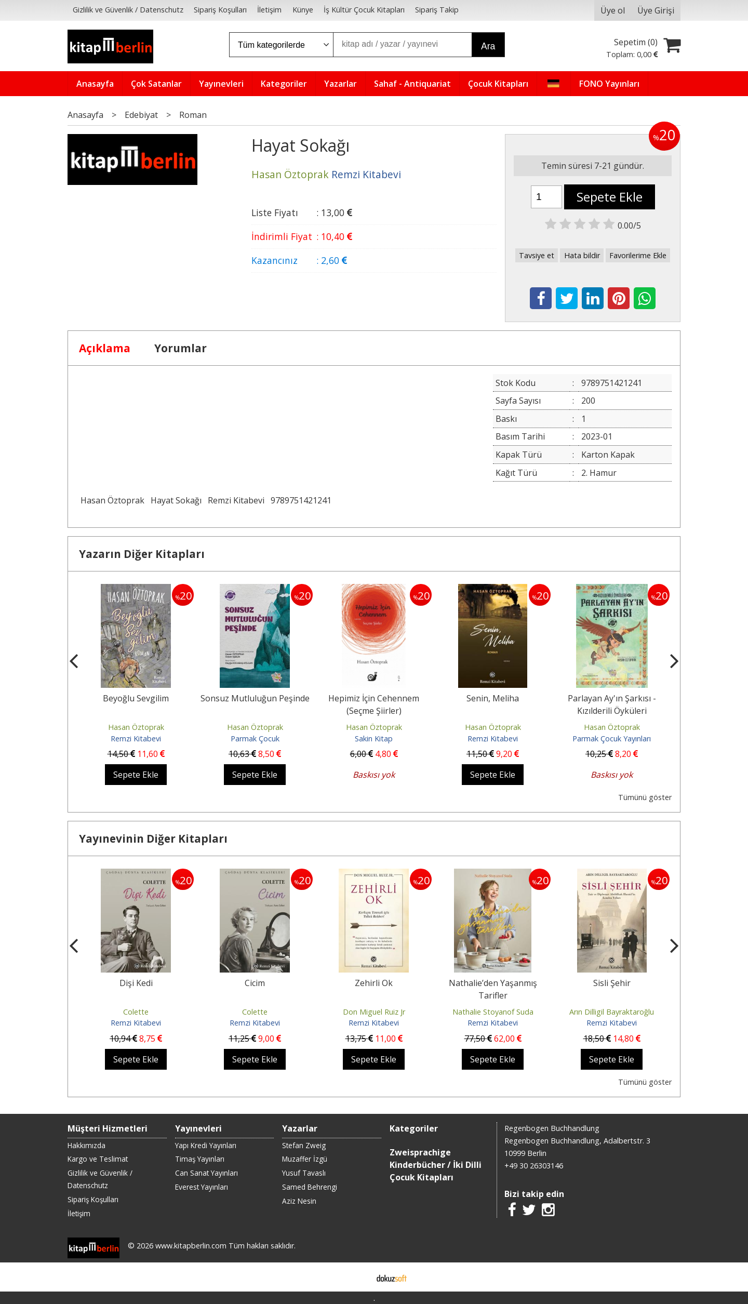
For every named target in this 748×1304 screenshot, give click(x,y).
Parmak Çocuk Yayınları (611, 738)
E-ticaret (357, 1277)
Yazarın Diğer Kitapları (142, 554)
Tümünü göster (645, 797)
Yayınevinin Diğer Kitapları (153, 838)
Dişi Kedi (136, 983)
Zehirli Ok (374, 983)
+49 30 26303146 (533, 1165)
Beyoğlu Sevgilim (136, 698)
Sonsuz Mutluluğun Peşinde (255, 698)
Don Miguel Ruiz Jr (374, 1012)
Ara (488, 46)
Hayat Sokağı (176, 500)
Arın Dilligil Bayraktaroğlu (611, 1012)
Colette (136, 1012)
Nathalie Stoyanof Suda (492, 1012)
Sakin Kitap (374, 738)
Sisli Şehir (612, 983)
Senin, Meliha (492, 698)
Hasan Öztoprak (112, 500)
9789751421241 (301, 500)
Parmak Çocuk (255, 738)
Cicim (255, 983)
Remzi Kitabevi (236, 500)
